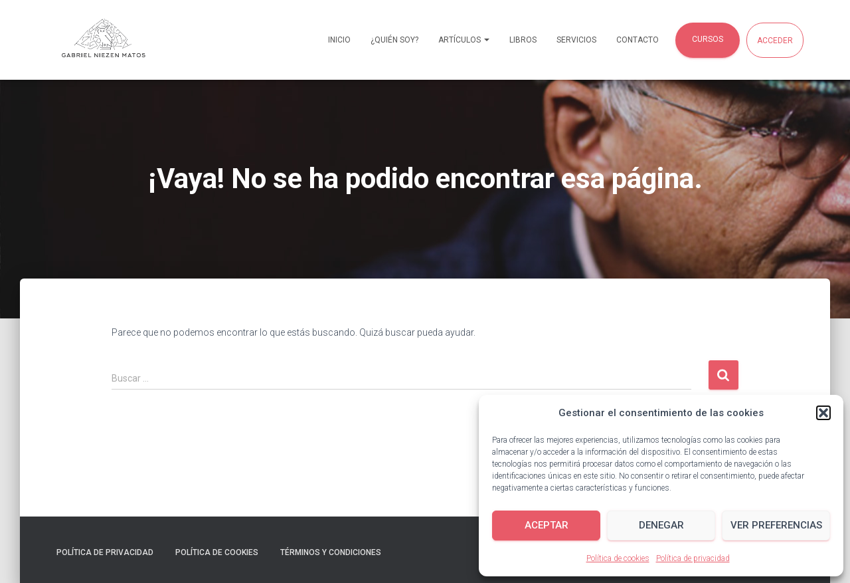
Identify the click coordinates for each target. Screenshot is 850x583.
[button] (823, 412)
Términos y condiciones (330, 552)
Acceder (775, 40)
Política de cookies (617, 558)
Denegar (661, 525)
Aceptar (546, 525)
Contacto (637, 40)
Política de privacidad (693, 558)
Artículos (463, 40)
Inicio (339, 40)
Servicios (576, 40)
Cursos (707, 39)
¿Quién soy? (394, 40)
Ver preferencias (776, 525)
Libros (523, 40)
